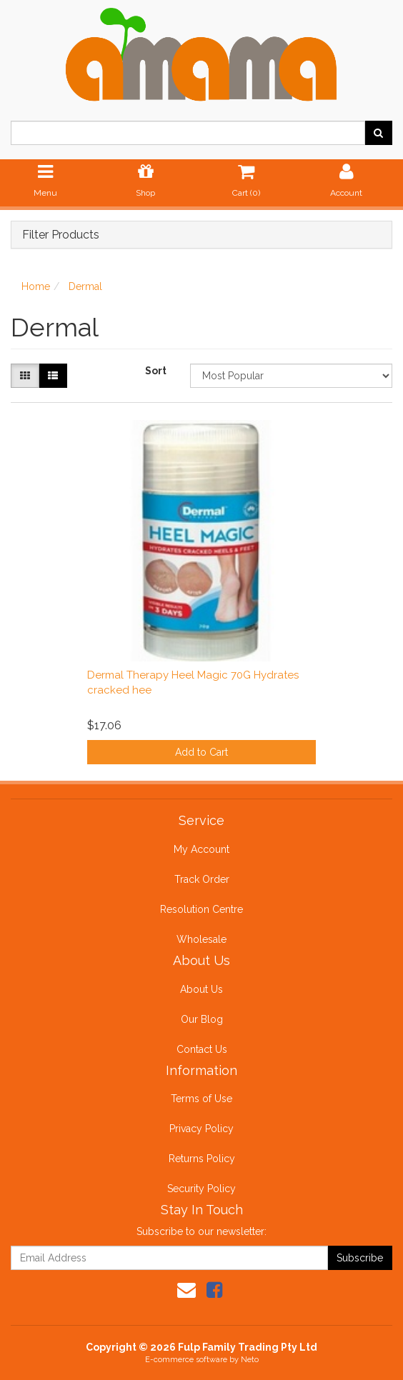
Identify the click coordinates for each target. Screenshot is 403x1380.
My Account (201, 849)
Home (35, 286)
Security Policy (201, 1188)
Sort (155, 370)
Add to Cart (201, 752)
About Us (201, 989)
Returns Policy (202, 1158)
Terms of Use (201, 1098)
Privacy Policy (201, 1128)
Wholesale (201, 939)
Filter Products (60, 235)
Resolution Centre (201, 909)
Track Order (201, 879)
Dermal (85, 286)
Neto (250, 1359)
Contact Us (201, 1049)
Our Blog (202, 1019)
